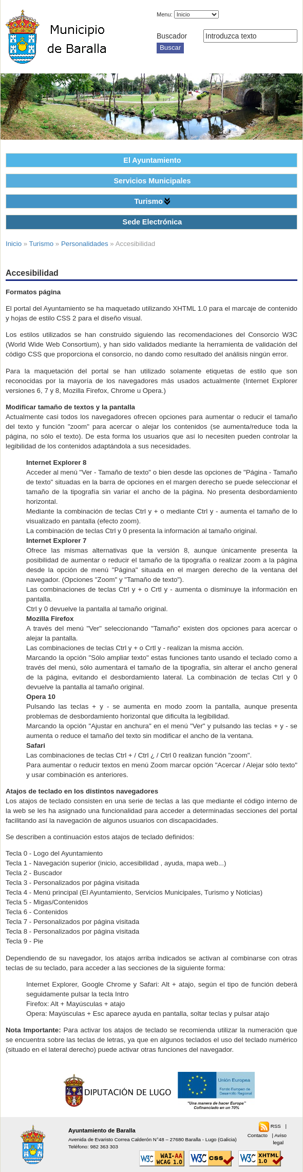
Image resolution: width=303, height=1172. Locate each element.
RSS (276, 1126)
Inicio (14, 244)
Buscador (172, 36)
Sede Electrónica (152, 222)
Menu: (165, 14)
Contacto (258, 1135)
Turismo (148, 201)
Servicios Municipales (152, 181)
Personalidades (84, 244)
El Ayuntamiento (152, 160)
